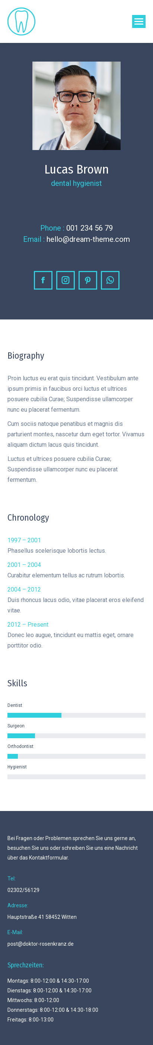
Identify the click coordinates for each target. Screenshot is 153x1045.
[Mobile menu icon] (139, 21)
